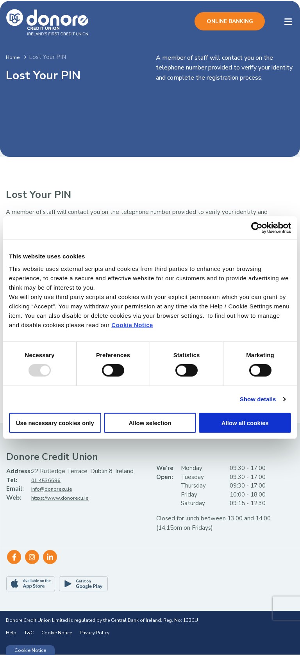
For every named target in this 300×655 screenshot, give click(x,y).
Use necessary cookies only (55, 422)
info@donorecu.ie (55, 489)
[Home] (41, 22)
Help (11, 633)
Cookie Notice (132, 324)
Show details (258, 399)
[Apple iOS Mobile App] (30, 584)
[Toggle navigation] (288, 22)
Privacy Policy (94, 633)
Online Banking (230, 21)
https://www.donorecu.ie (65, 498)
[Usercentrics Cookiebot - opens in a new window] (257, 228)
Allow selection (150, 422)
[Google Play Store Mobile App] (83, 584)
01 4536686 (47, 480)
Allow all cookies (245, 422)
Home (14, 57)
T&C (29, 633)
